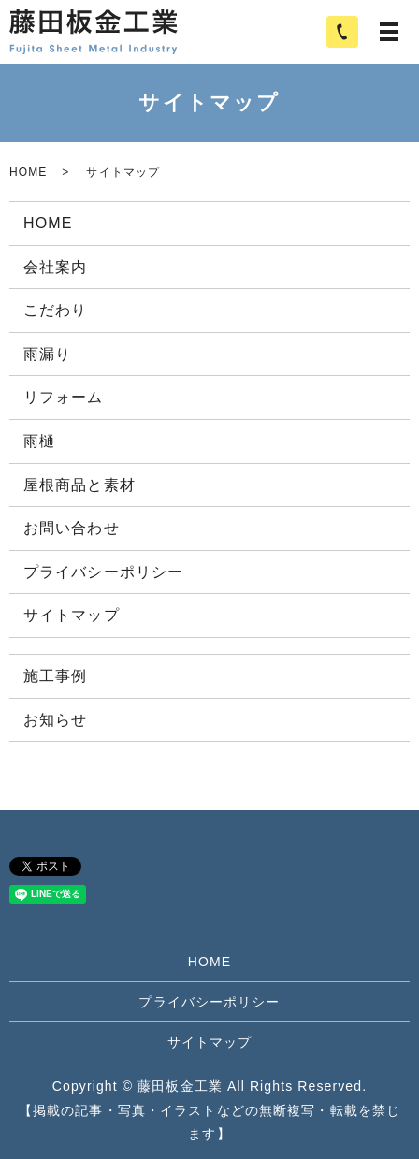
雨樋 (39, 441)
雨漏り (47, 354)
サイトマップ (71, 615)
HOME (28, 172)
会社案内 (55, 267)
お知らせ (55, 720)
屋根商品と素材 (79, 485)
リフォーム (63, 397)
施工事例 (55, 676)
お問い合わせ (71, 528)
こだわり (55, 310)
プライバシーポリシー (103, 572)
